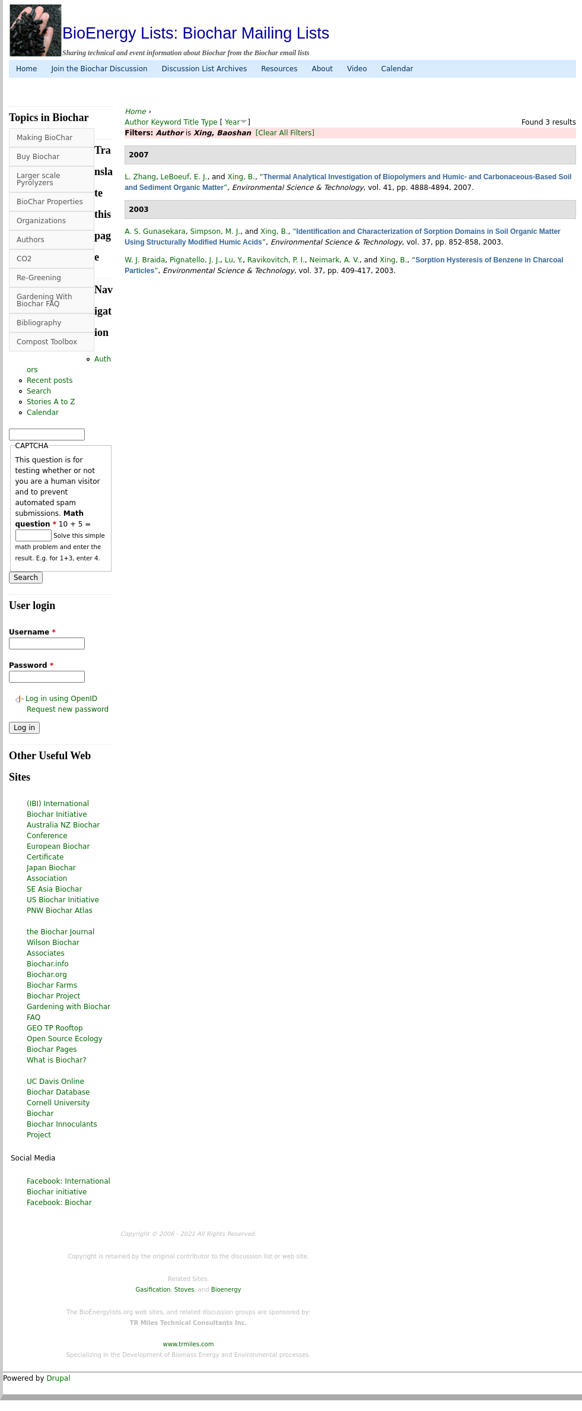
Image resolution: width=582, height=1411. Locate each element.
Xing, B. (241, 177)
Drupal (58, 1378)
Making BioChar (44, 138)
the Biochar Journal (60, 932)
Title (191, 122)
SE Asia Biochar (54, 889)
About (321, 69)
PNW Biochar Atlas (60, 910)
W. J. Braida (145, 260)
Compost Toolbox (47, 342)
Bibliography (39, 323)
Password (31, 665)
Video (357, 69)
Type (209, 122)
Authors (30, 240)
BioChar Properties (50, 202)
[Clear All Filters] (285, 133)
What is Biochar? (57, 1060)
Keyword (166, 122)
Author (136, 122)
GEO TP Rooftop (55, 1028)
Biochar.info (48, 964)
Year (232, 122)
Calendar (397, 69)
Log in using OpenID (61, 699)
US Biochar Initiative (63, 900)
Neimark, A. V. (334, 260)
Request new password (68, 709)
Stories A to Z (51, 402)
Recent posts (49, 380)
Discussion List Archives (204, 69)
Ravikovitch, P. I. (276, 260)
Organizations (41, 221)
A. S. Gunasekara (155, 231)
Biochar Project (53, 996)
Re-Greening (39, 278)
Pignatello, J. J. (195, 260)
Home (26, 69)
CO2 (24, 259)
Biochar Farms (52, 985)
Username (32, 632)
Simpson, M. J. (215, 231)
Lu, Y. (234, 260)
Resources (279, 69)
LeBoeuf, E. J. (184, 177)
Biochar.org (47, 975)
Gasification (153, 1289)
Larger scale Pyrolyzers (38, 179)
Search (39, 391)
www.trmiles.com (188, 1344)
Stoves (184, 1289)
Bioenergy (226, 1289)
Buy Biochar (38, 157)
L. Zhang (140, 177)
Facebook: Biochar (59, 1202)
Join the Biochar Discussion (99, 69)
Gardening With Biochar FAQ (44, 300)
